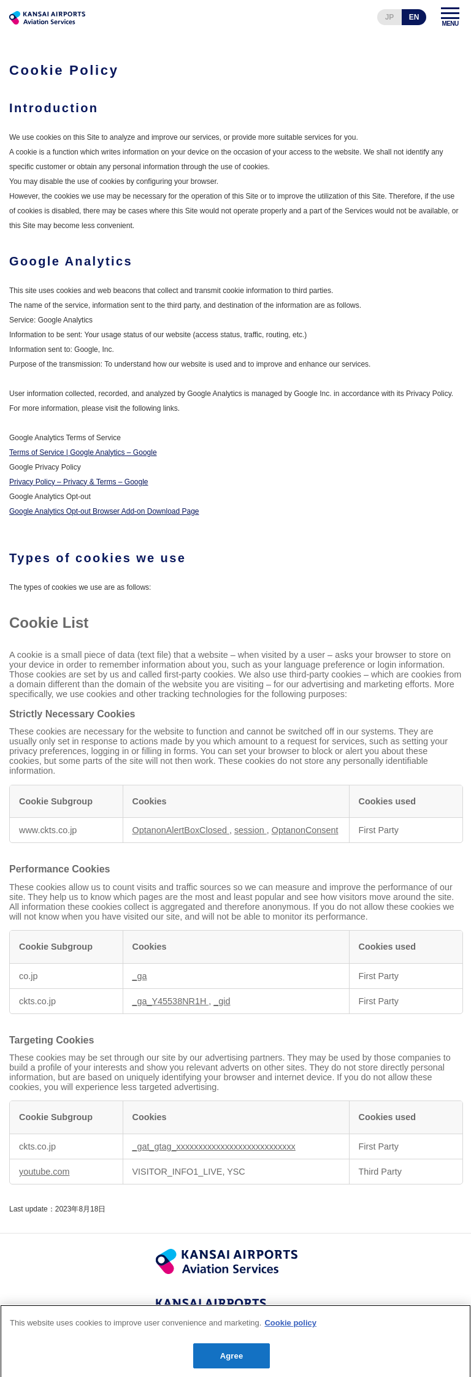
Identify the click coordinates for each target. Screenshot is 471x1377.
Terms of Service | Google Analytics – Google (83, 452)
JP (389, 17)
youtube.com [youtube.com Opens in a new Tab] (44, 1172)
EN (414, 17)
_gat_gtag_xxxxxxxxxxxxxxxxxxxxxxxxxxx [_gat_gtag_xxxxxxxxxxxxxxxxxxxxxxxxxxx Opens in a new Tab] (214, 1146)
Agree (231, 1361)
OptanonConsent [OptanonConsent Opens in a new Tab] (305, 830)
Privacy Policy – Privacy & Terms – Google (78, 482)
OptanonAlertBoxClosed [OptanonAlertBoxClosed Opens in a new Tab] (180, 830)
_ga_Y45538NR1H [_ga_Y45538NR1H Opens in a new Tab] (170, 1001)
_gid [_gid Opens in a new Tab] (221, 1001)
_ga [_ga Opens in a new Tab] (139, 976)
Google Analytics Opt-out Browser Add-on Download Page (104, 511)
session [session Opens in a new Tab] (250, 830)
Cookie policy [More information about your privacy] (290, 1328)
